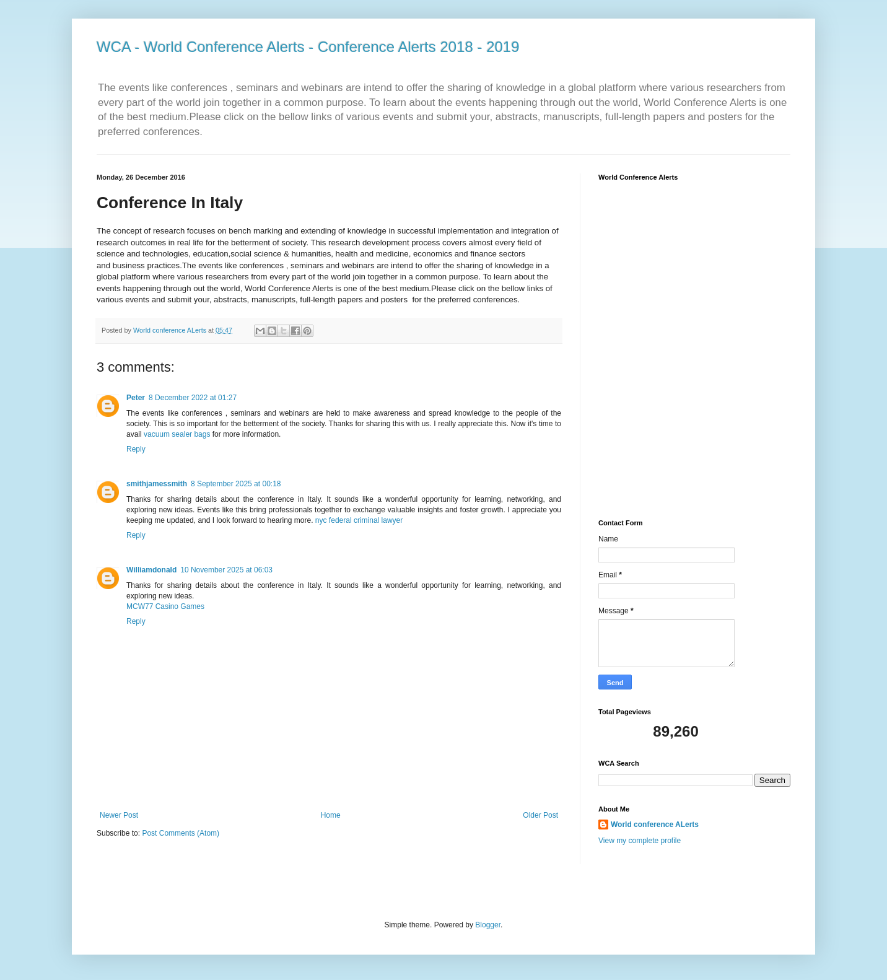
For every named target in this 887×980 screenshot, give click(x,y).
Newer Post (119, 815)
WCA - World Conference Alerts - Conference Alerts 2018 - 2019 (308, 46)
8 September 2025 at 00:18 (236, 483)
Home (331, 815)
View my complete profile (639, 840)
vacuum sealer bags (177, 434)
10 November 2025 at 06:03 (226, 570)
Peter (135, 397)
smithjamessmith (156, 483)
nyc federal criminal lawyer (359, 520)
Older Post (540, 815)
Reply (136, 449)
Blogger (487, 925)
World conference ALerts (655, 824)
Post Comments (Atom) (180, 833)
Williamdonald (151, 570)
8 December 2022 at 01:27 (193, 397)
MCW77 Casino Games (165, 606)
